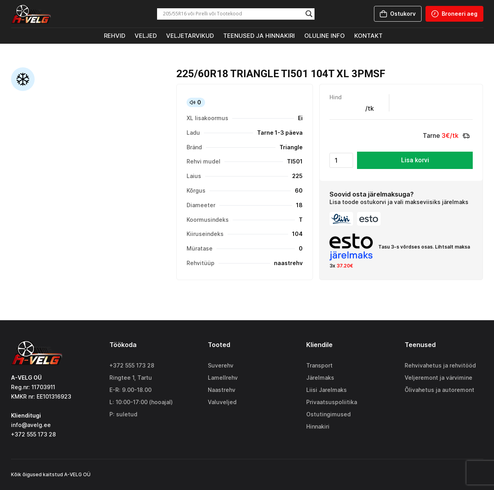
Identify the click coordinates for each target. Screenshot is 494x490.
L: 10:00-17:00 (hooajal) (141, 402)
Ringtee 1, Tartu (130, 377)
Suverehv (220, 365)
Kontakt (368, 35)
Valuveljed (222, 402)
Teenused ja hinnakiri (259, 35)
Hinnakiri (317, 426)
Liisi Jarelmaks (326, 389)
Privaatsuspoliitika (331, 402)
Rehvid (114, 35)
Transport (319, 365)
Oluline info (324, 35)
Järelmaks (320, 377)
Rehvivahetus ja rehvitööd (440, 365)
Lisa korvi (415, 160)
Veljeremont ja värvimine (438, 377)
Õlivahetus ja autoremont (439, 389)
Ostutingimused (328, 414)
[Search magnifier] (309, 13)
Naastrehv (221, 389)
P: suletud (123, 414)
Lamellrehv (223, 377)
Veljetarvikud (190, 35)
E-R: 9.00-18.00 (130, 389)
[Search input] (232, 13)
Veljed (146, 35)
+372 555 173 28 (131, 365)
